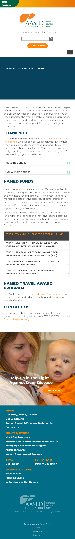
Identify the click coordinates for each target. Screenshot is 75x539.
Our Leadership (15, 419)
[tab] (37, 163)
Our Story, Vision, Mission (21, 414)
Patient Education (46, 464)
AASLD (38, 32)
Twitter (37, 528)
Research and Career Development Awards (32, 441)
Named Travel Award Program (47, 294)
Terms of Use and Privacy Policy (37, 524)
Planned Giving (15, 478)
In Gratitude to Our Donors (22, 482)
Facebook (37, 531)
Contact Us (50, 32)
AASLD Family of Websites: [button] (6, 4)
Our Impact (12, 464)
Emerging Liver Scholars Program (26, 445)
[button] (37, 163)
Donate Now (37, 45)
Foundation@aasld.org (16, 319)
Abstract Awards (16, 450)
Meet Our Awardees (18, 437)
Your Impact (25, 32)
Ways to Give (13, 473)
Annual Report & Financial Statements (29, 423)
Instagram (37, 535)
